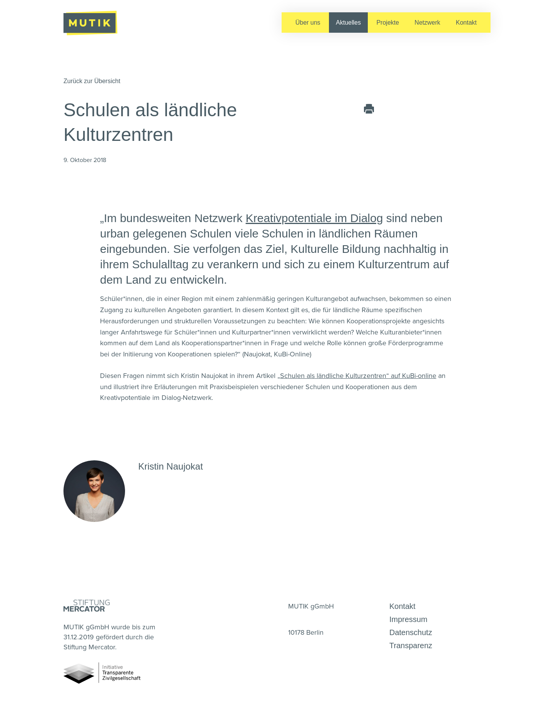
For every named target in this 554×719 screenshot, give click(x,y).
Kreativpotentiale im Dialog (314, 218)
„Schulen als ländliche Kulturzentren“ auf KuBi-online (356, 375)
